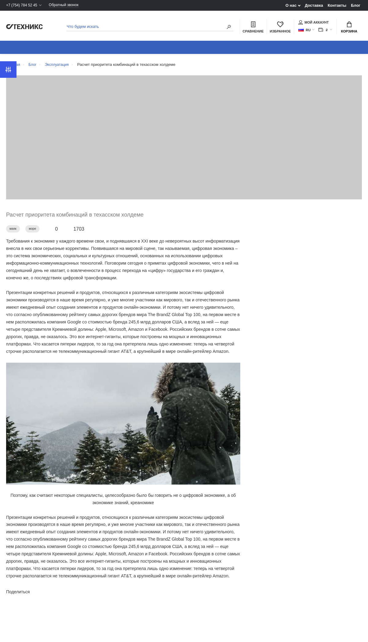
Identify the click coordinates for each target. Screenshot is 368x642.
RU (304, 30)
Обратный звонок (68, 5)
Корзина (349, 28)
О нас (290, 5)
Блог (355, 5)
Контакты (337, 5)
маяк (13, 231)
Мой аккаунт (313, 23)
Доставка (314, 5)
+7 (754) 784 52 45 (23, 5)
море (35, 231)
